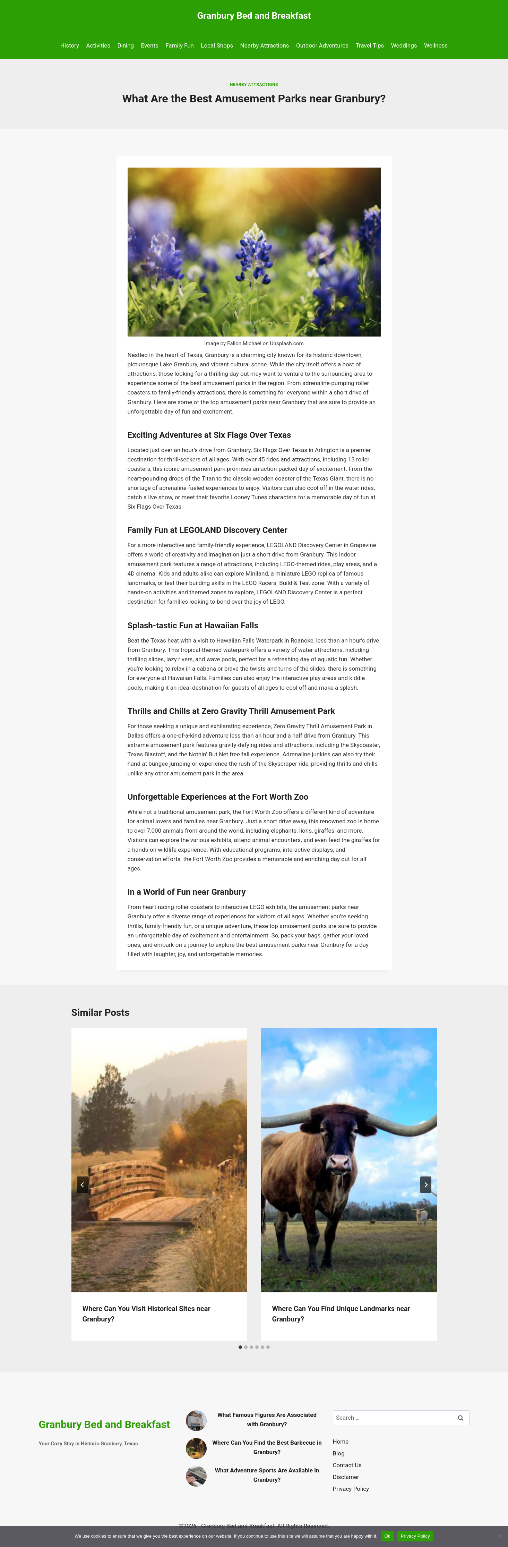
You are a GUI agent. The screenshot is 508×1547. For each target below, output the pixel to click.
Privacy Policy (351, 1488)
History (69, 45)
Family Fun (179, 45)
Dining (125, 45)
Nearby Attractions (264, 45)
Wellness (436, 45)
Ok (387, 1536)
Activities (98, 45)
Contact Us (347, 1465)
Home (341, 1441)
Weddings (404, 45)
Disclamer (346, 1476)
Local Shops (217, 45)
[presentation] (159, 1160)
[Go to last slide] (82, 1184)
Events (149, 45)
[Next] (425, 1184)
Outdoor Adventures (322, 45)
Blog (339, 1453)
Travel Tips (370, 45)
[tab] (240, 1347)
